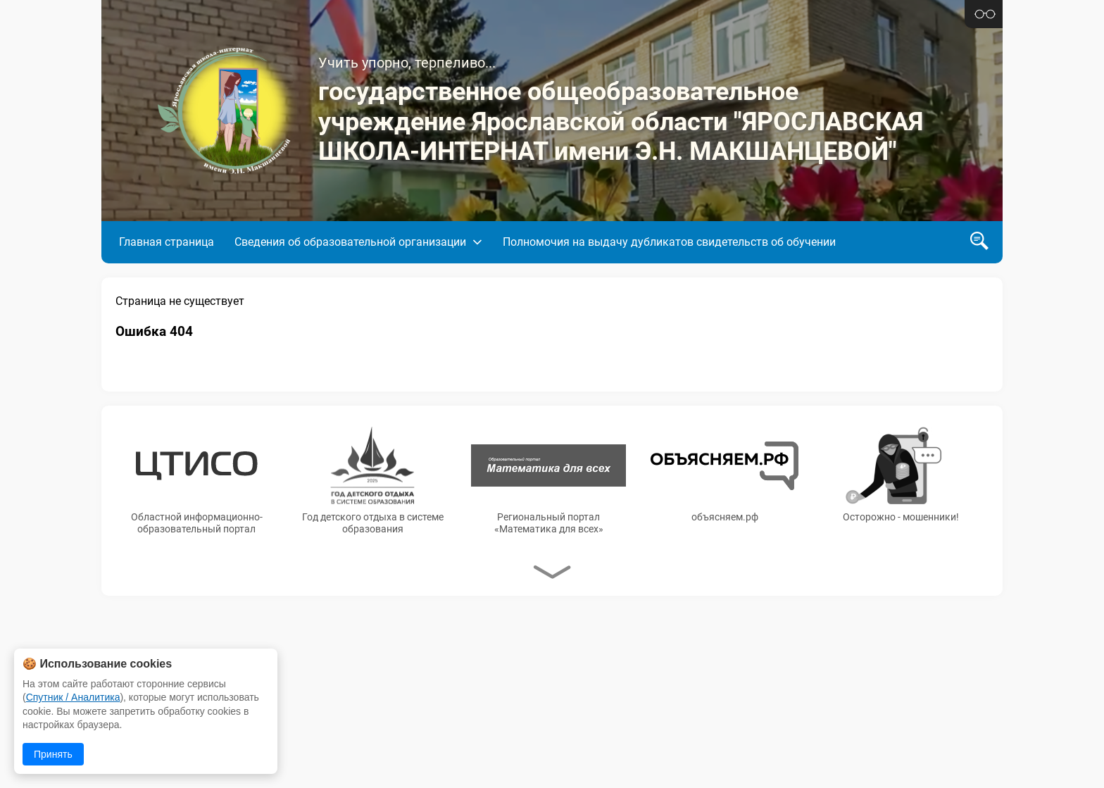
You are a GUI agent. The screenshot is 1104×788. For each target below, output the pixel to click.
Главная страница (166, 242)
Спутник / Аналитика (73, 697)
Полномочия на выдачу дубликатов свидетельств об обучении (669, 242)
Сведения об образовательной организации (350, 242)
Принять (53, 754)
